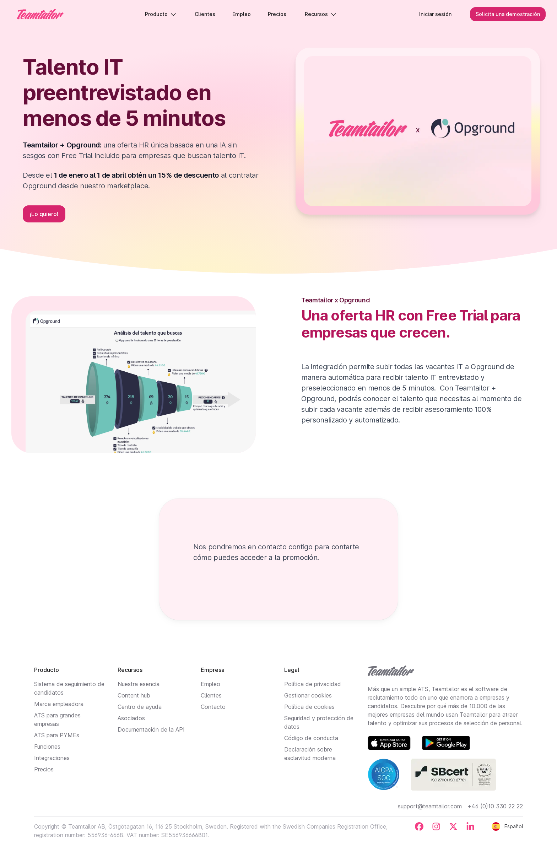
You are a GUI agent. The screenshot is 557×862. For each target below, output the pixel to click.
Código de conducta (311, 738)
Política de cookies (309, 706)
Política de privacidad (312, 684)
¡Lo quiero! (44, 213)
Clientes (211, 695)
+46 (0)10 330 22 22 (495, 806)
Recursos (320, 14)
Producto (160, 14)
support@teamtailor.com (430, 806)
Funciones (47, 746)
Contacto (213, 706)
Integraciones (52, 757)
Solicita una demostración (508, 14)
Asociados (131, 718)
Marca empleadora (58, 703)
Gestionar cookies (308, 695)
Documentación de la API (151, 729)
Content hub (134, 695)
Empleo (210, 684)
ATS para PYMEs (56, 735)
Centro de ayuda (140, 706)
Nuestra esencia (138, 684)
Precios (44, 769)
